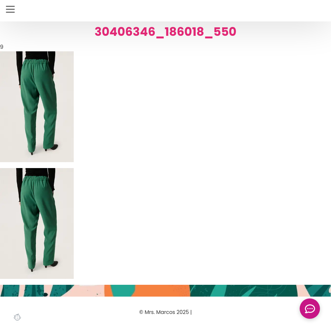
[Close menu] (10, 9)
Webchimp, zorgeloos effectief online (17, 316)
